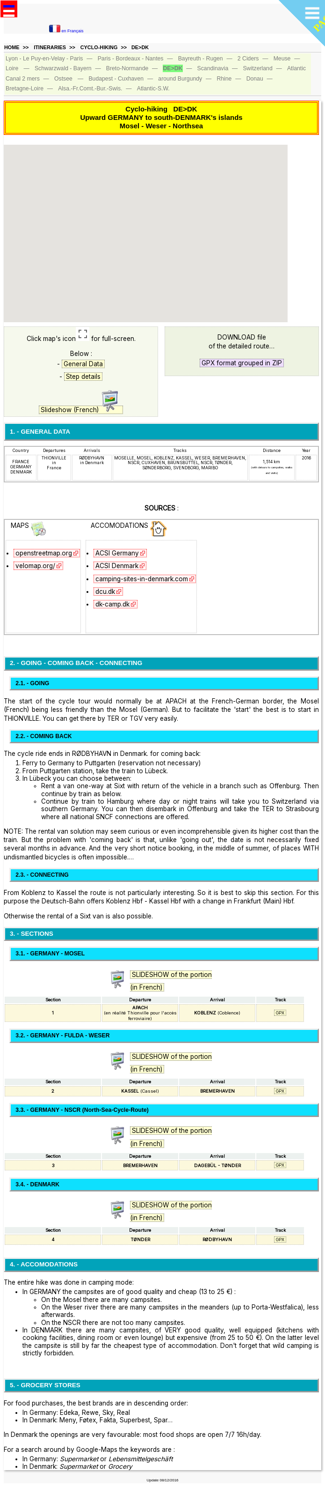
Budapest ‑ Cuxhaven (116, 78)
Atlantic (296, 68)
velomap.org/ (35, 566)
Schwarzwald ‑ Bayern (63, 68)
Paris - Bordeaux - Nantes (131, 58)
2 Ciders (248, 58)
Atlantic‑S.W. (153, 88)
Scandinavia (213, 68)
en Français (66, 31)
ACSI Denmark (116, 566)
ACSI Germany (117, 553)
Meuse (282, 58)
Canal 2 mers (23, 78)
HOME (12, 47)
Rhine (224, 78)
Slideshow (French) (81, 410)
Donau (254, 78)
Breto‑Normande (127, 68)
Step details (83, 376)
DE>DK (140, 47)
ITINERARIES (50, 47)
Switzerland (257, 68)
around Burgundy (180, 78)
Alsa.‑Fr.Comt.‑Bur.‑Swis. (90, 88)
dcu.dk (105, 591)
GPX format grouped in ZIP (242, 363)
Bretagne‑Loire (24, 88)
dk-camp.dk (112, 604)
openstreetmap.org (43, 553)
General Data (83, 364)
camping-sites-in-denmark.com (141, 579)
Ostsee (63, 78)
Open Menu (8, 8)
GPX (280, 1012)
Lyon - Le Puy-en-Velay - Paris (44, 58)
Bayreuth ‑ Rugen (200, 58)
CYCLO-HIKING (99, 47)
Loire (12, 68)
